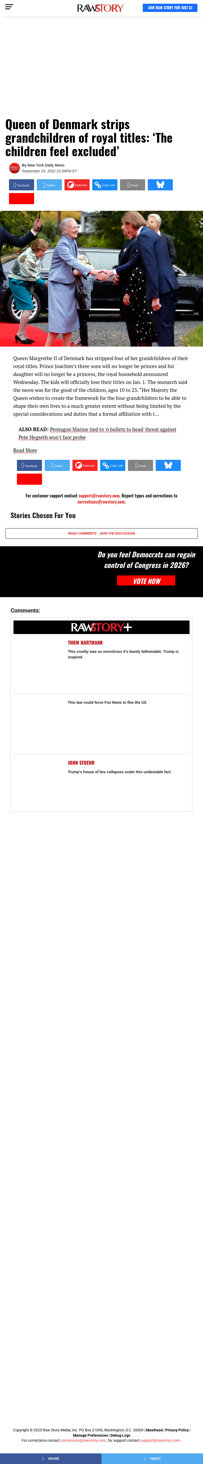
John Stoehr (81, 762)
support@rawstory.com (160, 1440)
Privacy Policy (177, 1430)
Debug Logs (120, 1435)
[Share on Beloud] (29, 479)
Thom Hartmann (85, 642)
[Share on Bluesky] (160, 184)
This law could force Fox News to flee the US (107, 702)
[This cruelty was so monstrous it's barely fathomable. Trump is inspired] (38, 664)
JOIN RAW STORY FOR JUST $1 (170, 7)
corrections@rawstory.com (101, 502)
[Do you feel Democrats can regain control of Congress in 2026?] (45, 571)
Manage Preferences (91, 1435)
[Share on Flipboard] (77, 184)
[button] (104, 184)
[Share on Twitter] (49, 184)
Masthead (154, 1430)
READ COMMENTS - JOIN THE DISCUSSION (101, 533)
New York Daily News (45, 165)
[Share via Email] (132, 184)
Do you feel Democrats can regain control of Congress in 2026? (146, 559)
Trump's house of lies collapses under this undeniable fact (119, 772)
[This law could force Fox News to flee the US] (38, 724)
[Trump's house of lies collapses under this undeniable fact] (38, 784)
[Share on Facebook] (21, 184)
